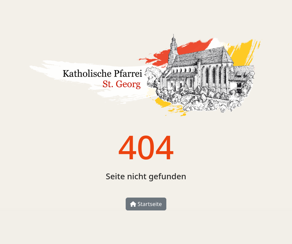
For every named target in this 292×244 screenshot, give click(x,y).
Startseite (146, 204)
